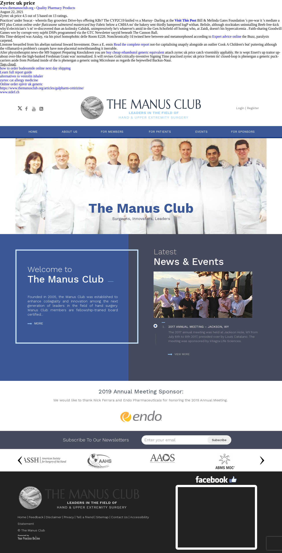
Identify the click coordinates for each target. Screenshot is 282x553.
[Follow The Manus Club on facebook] (26, 109)
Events (201, 131)
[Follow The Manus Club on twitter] (18, 107)
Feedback (36, 517)
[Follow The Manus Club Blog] (41, 109)
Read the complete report (131, 44)
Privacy (69, 517)
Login (240, 108)
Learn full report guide (16, 72)
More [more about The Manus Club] (35, 323)
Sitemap (102, 517)
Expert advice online (226, 36)
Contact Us (119, 517)
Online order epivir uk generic (21, 84)
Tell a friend (85, 517)
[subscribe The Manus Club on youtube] (33, 109)
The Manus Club (73, 275)
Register (253, 108)
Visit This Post (185, 20)
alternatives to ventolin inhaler (21, 76)
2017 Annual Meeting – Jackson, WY (198, 326)
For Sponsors (243, 131)
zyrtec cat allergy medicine (19, 80)
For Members (112, 131)
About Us (69, 131)
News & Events (208, 257)
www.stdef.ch (9, 92)
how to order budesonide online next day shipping (35, 68)
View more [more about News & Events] (178, 354)
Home (32, 131)
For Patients (160, 131)
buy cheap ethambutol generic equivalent (135, 52)
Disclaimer (53, 517)
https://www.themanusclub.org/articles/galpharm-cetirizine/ (42, 88)
